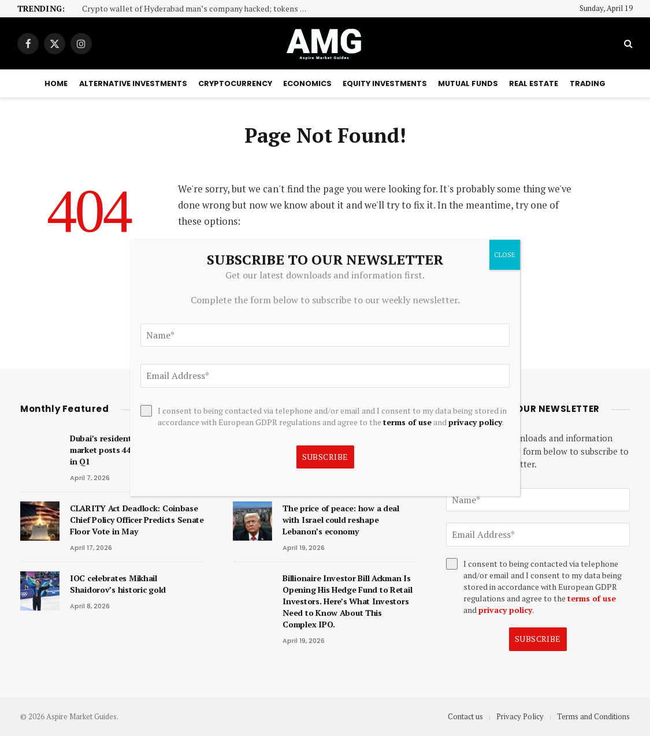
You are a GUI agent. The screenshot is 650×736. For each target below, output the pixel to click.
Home (56, 83)
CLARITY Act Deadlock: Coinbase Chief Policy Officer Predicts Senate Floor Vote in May (137, 520)
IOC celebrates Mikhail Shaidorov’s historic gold (118, 584)
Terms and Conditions (593, 716)
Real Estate (533, 83)
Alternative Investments (133, 83)
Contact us (465, 716)
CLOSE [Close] (504, 254)
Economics (307, 83)
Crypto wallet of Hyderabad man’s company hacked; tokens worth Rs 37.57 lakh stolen (197, 9)
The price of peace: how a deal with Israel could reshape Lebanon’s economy (341, 520)
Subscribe (538, 638)
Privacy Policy (520, 716)
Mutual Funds (468, 83)
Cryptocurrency (235, 83)
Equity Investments (385, 83)
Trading (588, 83)
